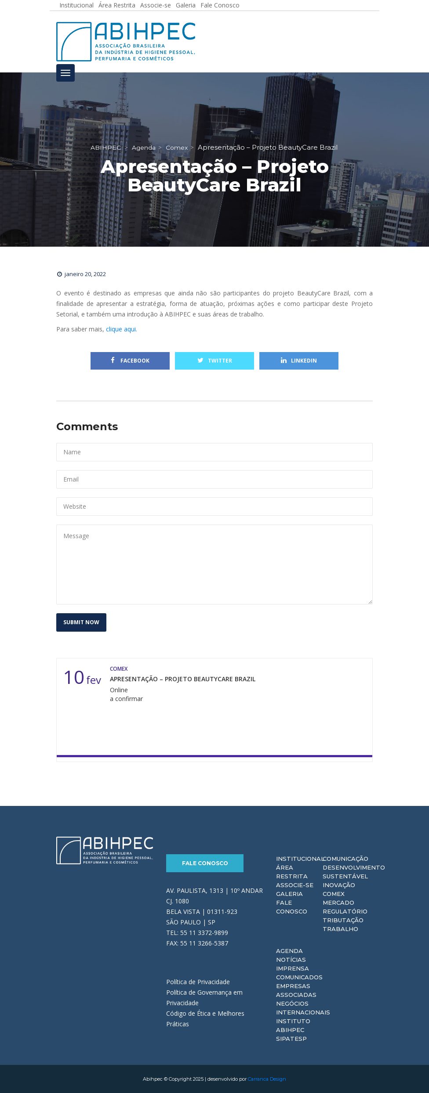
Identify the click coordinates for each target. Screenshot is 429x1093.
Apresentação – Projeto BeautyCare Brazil (182, 679)
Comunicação (345, 858)
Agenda (289, 950)
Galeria (289, 893)
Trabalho (340, 928)
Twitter (214, 360)
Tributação (343, 920)
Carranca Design (267, 1079)
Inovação (339, 884)
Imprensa (292, 968)
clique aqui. (121, 329)
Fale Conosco (205, 863)
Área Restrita (292, 872)
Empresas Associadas (296, 990)
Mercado (338, 902)
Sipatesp (291, 1038)
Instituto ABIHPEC (293, 1025)
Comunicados (299, 977)
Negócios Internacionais (303, 1008)
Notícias (291, 959)
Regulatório (345, 911)
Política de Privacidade (198, 982)
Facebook (130, 360)
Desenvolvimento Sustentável (354, 872)
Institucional (300, 858)
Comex (334, 893)
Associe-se (294, 884)
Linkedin (299, 360)
